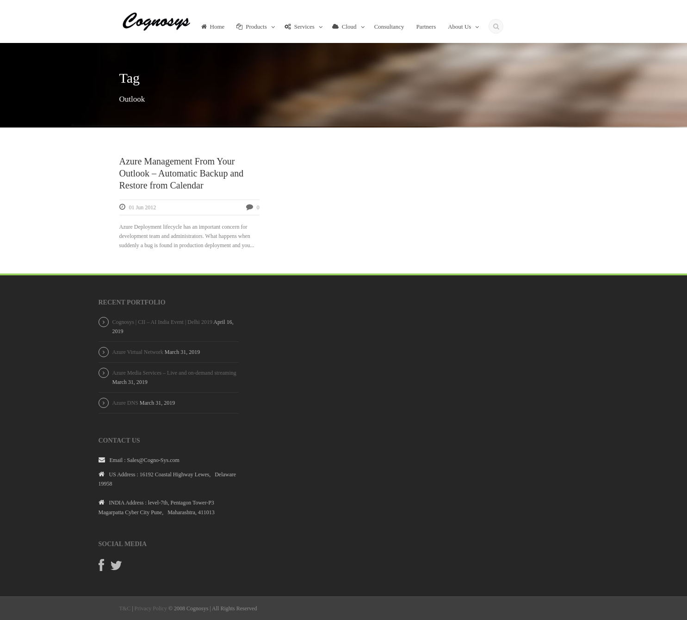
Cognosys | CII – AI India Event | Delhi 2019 (162, 322)
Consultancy (389, 26)
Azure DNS (125, 403)
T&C (125, 608)
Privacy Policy (151, 608)
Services (300, 26)
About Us (459, 26)
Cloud (344, 26)
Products (251, 26)
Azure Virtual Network (137, 352)
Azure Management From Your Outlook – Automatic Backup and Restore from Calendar (181, 173)
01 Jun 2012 (142, 207)
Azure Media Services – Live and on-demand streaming (174, 373)
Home (213, 26)
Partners (426, 26)
